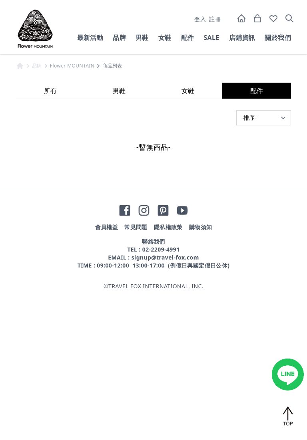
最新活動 (90, 37)
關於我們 (278, 37)
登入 (200, 19)
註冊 (215, 19)
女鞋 (164, 37)
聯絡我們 (153, 388)
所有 (50, 237)
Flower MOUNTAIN (72, 212)
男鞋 (142, 37)
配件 (187, 37)
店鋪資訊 (242, 37)
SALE (211, 37)
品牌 (119, 37)
